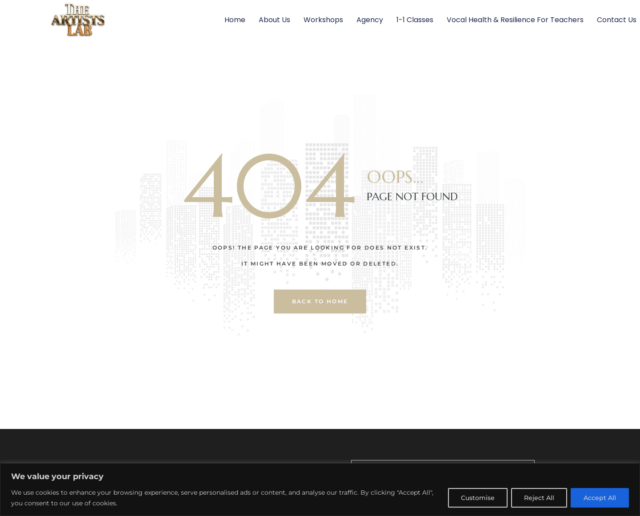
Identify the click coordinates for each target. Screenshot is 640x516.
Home (234, 20)
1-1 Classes (414, 20)
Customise (478, 498)
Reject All (539, 498)
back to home (320, 301)
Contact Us (616, 20)
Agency (369, 20)
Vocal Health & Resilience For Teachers (515, 20)
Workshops (323, 20)
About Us (274, 20)
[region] (320, 489)
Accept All (600, 498)
